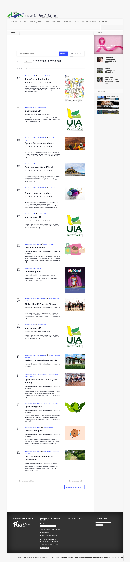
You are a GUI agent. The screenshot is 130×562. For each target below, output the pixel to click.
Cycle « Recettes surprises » (39, 143)
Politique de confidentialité (50, 544)
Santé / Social (67, 22)
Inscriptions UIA (33, 111)
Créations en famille (35, 247)
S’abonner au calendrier (73, 487)
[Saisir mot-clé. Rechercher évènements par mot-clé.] (38, 53)
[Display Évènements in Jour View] (81, 53)
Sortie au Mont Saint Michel (39, 167)
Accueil (13, 32)
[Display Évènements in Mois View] (76, 53)
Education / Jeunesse (35, 22)
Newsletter (45, 532)
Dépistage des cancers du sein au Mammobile (108, 46)
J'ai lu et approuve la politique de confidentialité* (49, 540)
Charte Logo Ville (103, 557)
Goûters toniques (34, 430)
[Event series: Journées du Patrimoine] (43, 76)
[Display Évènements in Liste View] (71, 53)
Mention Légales (67, 557)
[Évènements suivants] (21, 61)
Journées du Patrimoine (37, 79)
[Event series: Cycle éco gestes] (52, 403)
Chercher (63, 53)
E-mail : (43, 523)
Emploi (76, 22)
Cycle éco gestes (33, 406)
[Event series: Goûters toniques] (47, 427)
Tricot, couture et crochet (38, 193)
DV (122, 557)
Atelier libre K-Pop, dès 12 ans (40, 304)
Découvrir (13, 22)
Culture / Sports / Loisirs (52, 22)
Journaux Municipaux (48, 535)
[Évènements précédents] (18, 61)
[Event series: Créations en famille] (47, 244)
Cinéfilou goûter (33, 271)
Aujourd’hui (27, 61)
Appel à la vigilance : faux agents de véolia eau (112, 80)
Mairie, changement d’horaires (110, 70)
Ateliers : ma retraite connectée (41, 360)
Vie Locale (23, 22)
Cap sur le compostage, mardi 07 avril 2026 (110, 60)
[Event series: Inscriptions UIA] (41, 107)
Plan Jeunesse (103, 22)
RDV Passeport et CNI (88, 22)
